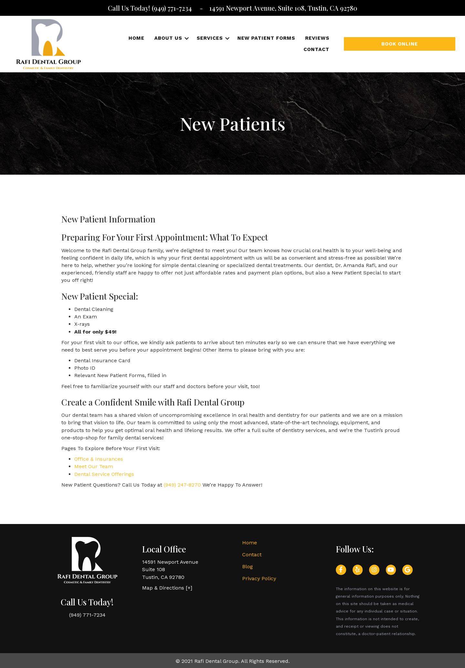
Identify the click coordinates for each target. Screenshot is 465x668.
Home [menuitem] (136, 38)
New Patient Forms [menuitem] (266, 38)
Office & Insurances (98, 459)
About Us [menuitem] (168, 38)
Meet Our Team (93, 466)
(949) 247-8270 (182, 485)
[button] (186, 38)
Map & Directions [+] (167, 588)
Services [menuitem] (210, 38)
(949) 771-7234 (172, 8)
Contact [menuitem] (316, 49)
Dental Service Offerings (104, 474)
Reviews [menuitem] (317, 38)
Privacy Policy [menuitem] (259, 578)
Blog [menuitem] (247, 566)
